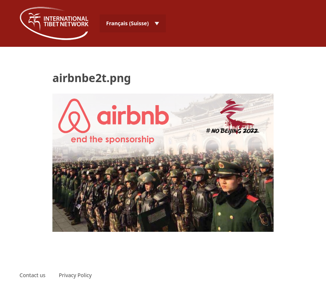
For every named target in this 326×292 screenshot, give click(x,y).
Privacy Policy (75, 275)
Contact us (33, 275)
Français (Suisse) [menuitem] (127, 23)
